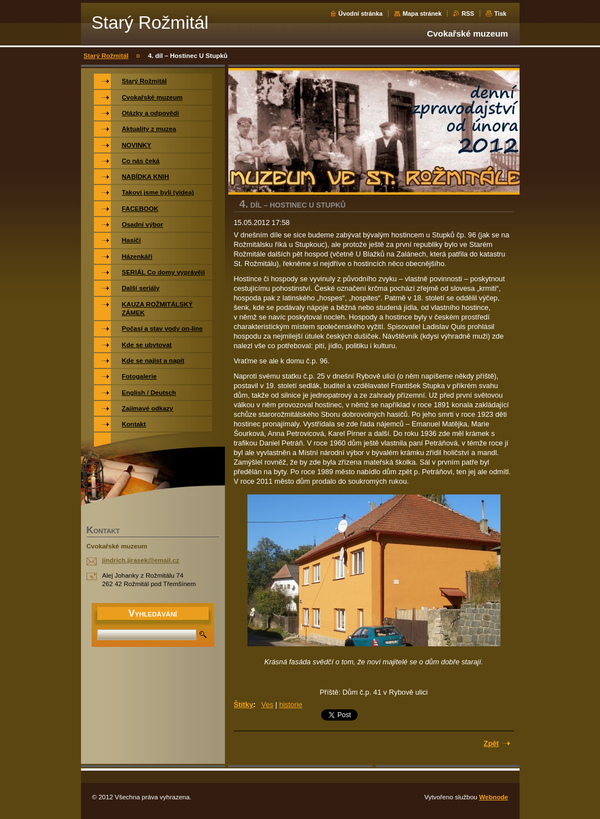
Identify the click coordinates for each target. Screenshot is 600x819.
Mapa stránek (422, 13)
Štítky (244, 704)
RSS (468, 13)
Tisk (500, 13)
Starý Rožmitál (106, 55)
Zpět (491, 743)
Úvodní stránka (361, 13)
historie (290, 704)
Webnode (493, 797)
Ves (267, 704)
